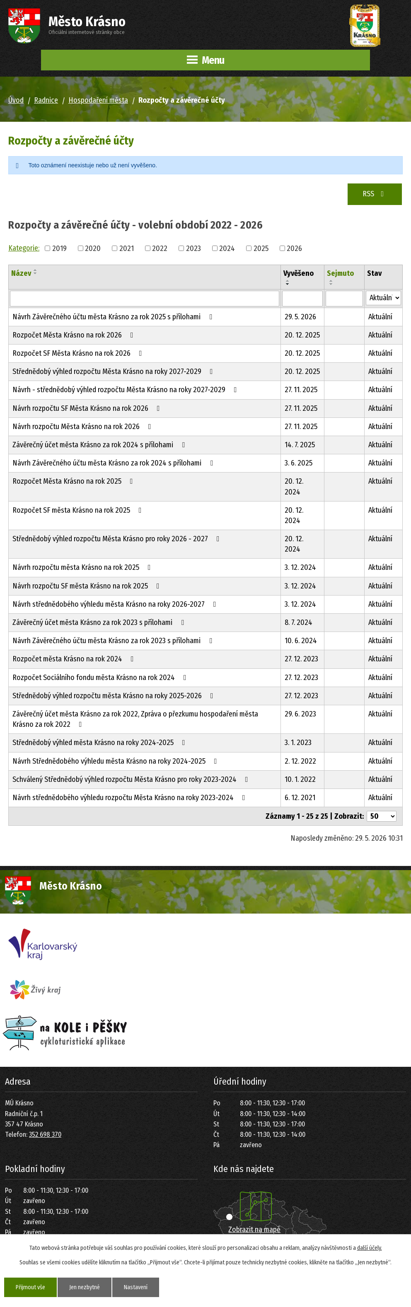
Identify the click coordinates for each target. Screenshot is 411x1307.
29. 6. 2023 (300, 714)
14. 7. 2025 (300, 444)
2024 (227, 248)
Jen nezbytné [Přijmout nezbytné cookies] (84, 1287)
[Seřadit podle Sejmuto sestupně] (331, 284)
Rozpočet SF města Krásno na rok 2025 (78, 510)
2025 (261, 248)
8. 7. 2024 (298, 622)
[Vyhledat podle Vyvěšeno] (302, 298)
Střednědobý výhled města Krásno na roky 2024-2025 (100, 742)
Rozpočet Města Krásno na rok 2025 (74, 481)
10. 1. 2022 (300, 779)
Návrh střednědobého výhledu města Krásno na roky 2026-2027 (116, 604)
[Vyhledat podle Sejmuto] (344, 298)
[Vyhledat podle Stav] (383, 298)
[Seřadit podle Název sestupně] (35, 273)
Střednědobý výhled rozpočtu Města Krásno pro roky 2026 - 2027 (117, 538)
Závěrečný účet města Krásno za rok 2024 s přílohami (100, 444)
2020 (93, 248)
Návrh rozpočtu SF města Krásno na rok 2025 (87, 586)
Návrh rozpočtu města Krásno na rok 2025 (83, 567)
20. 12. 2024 (294, 486)
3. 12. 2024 (300, 567)
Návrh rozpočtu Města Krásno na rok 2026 (83, 426)
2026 (294, 248)
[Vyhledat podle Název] (144, 298)
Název (21, 273)
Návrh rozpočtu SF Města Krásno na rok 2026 (87, 408)
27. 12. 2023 (301, 658)
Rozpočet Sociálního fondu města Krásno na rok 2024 (101, 677)
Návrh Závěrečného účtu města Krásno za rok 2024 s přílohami (114, 463)
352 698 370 (45, 1134)
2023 (193, 248)
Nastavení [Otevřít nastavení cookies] (135, 1287)
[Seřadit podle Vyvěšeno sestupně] (288, 284)
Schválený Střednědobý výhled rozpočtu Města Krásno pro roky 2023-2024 (131, 779)
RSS (375, 193)
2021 (126, 248)
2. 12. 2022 (300, 761)
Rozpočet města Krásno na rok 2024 (74, 658)
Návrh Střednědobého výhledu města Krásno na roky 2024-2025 (116, 761)
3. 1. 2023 (298, 742)
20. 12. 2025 (302, 335)
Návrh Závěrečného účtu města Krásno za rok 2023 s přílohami (113, 640)
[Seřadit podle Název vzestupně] (35, 270)
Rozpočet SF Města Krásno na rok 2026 (78, 353)
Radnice (46, 100)
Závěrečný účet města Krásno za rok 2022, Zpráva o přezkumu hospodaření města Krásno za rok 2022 (135, 719)
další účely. (369, 1248)
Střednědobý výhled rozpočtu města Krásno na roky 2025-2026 (114, 695)
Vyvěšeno (298, 273)
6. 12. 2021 (300, 797)
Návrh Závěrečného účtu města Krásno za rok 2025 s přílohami (113, 316)
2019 (59, 248)
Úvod (16, 100)
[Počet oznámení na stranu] (381, 816)
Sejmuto (340, 273)
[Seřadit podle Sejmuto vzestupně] (331, 280)
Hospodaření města (98, 100)
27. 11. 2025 (301, 389)
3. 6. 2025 (298, 463)
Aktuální (380, 316)
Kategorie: (23, 248)
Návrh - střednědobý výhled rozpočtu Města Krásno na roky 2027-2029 (126, 389)
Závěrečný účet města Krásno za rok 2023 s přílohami (99, 622)
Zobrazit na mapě (254, 1229)
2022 (159, 248)
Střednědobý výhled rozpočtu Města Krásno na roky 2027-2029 (114, 371)
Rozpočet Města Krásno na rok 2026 (74, 335)
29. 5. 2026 (300, 316)
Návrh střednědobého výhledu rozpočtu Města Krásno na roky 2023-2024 (130, 797)
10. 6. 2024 (301, 640)
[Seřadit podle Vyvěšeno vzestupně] (288, 280)
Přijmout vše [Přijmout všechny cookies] (30, 1287)
